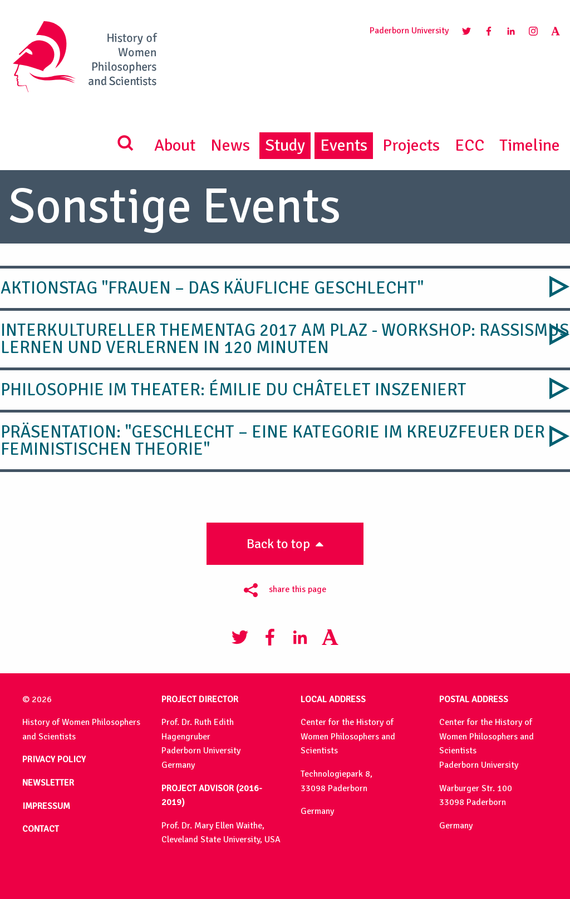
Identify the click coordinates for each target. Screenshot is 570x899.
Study (285, 145)
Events (343, 145)
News (230, 145)
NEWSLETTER (48, 782)
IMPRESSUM (46, 806)
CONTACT (40, 829)
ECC (469, 145)
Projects (411, 145)
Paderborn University (409, 30)
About (174, 145)
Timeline (529, 145)
